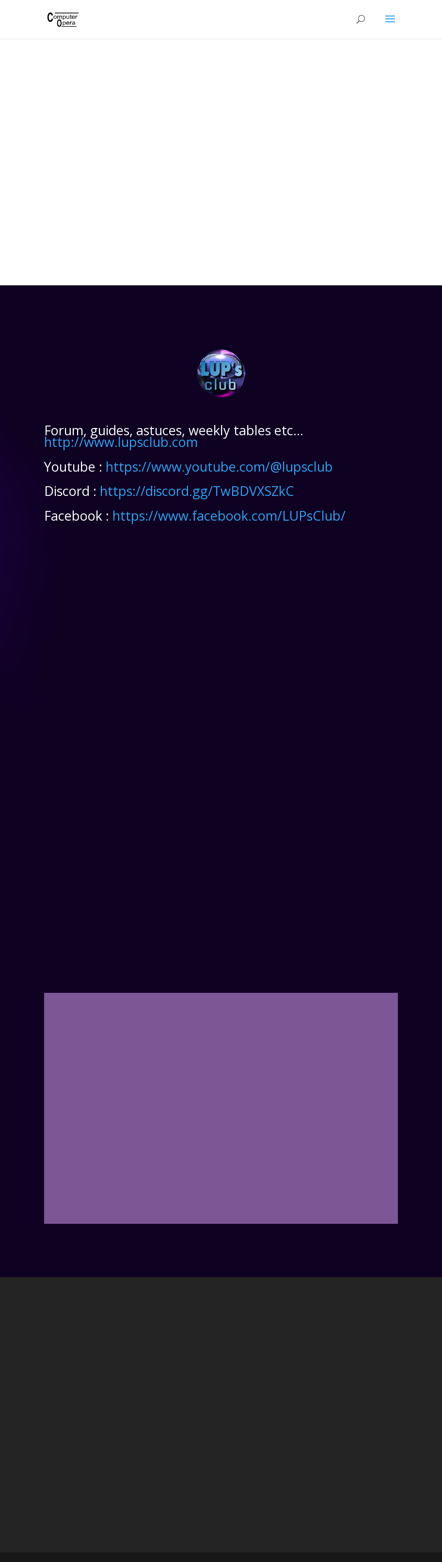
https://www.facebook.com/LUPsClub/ (229, 516)
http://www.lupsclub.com (121, 442)
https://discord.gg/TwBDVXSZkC (197, 491)
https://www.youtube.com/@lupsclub (219, 467)
